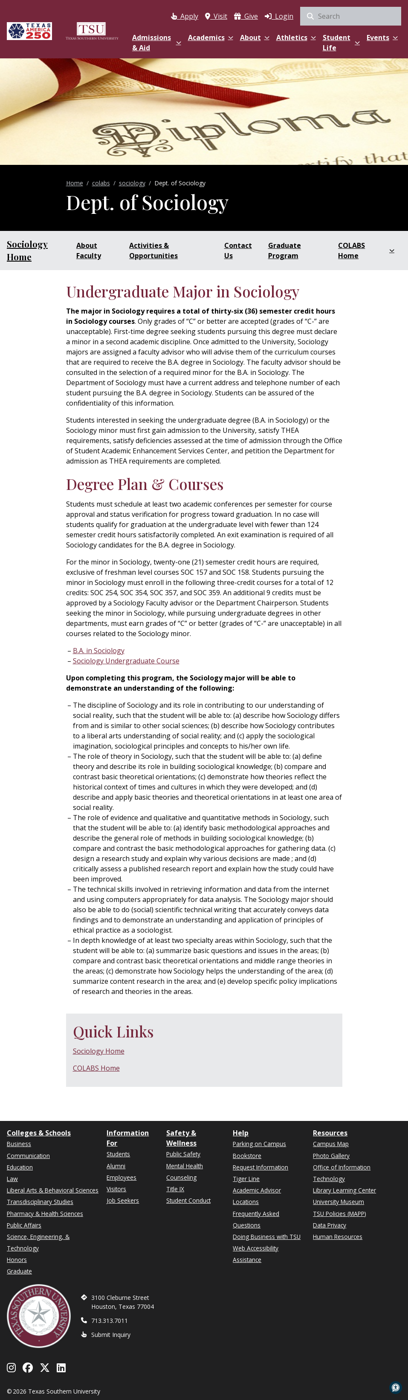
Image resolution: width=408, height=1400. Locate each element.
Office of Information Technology (341, 1173)
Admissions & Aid (156, 42)
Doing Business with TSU (267, 1237)
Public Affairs (24, 1225)
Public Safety (183, 1154)
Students (118, 1154)
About (254, 37)
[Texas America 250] (29, 31)
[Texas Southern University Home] (92, 31)
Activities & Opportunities (153, 250)
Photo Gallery (331, 1156)
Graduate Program (284, 250)
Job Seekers (123, 1200)
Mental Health (184, 1166)
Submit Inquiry (110, 1335)
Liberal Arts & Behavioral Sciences (52, 1190)
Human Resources (337, 1237)
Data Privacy (329, 1225)
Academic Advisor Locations (257, 1196)
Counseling (181, 1177)
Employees (121, 1177)
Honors (17, 1260)
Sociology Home (27, 250)
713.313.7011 (109, 1320)
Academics (210, 37)
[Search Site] (350, 16)
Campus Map (331, 1144)
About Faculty (88, 250)
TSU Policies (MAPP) (339, 1214)
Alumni (116, 1166)
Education (20, 1167)
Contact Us (238, 250)
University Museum (338, 1202)
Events (382, 37)
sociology (132, 183)
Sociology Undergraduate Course (126, 660)
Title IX (175, 1189)
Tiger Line (246, 1179)
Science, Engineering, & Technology (38, 1242)
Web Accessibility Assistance (255, 1254)
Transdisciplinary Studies (40, 1202)
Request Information (260, 1167)
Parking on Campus (259, 1144)
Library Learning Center (344, 1190)
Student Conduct (188, 1200)
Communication (28, 1156)
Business (19, 1144)
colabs (101, 183)
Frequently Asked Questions (256, 1219)
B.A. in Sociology (98, 650)
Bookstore (247, 1156)
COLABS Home (366, 250)
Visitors (116, 1189)
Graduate (19, 1271)
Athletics (296, 37)
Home (74, 183)
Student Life (341, 42)
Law (12, 1179)
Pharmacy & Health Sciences (45, 1214)
